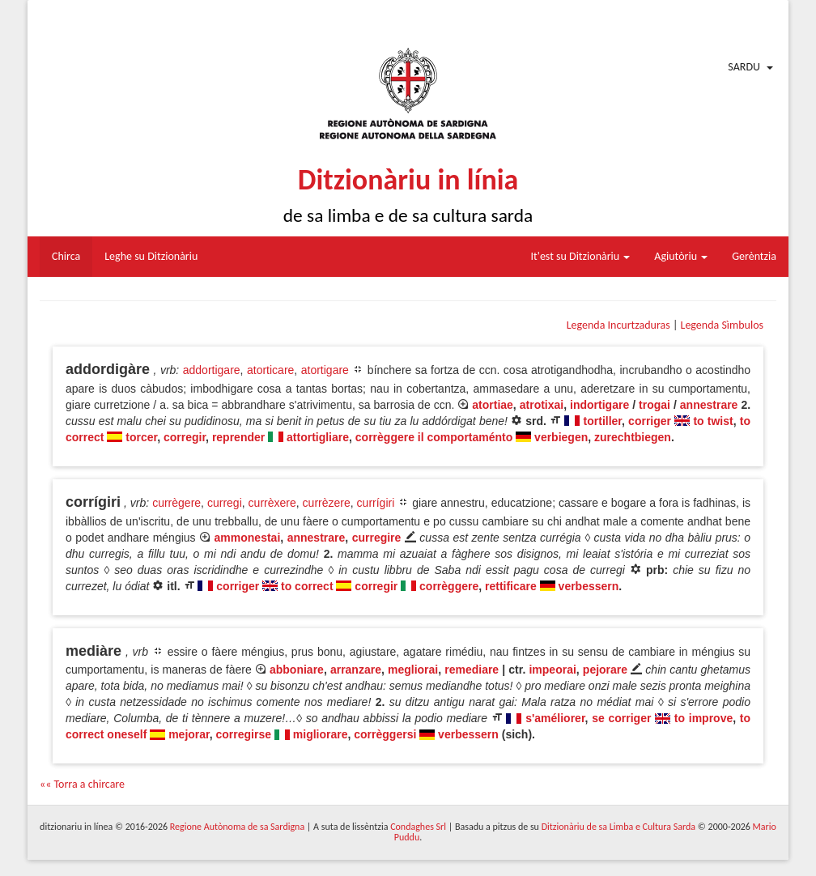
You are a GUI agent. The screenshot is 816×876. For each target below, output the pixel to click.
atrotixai (541, 404)
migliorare (320, 734)
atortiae (492, 404)
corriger (649, 421)
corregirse (243, 734)
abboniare (297, 669)
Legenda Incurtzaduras (618, 325)
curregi (224, 502)
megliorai (413, 669)
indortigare (599, 404)
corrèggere (448, 586)
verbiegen (561, 437)
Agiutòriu (681, 256)
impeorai (552, 669)
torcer (141, 437)
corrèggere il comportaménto (434, 437)
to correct (307, 586)
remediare (471, 669)
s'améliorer (554, 718)
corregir (185, 437)
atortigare (325, 370)
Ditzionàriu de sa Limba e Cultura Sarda (618, 826)
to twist (713, 421)
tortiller (603, 421)
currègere (176, 502)
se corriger (621, 718)
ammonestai (248, 537)
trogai (654, 404)
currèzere (327, 502)
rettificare (511, 586)
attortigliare (318, 437)
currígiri (376, 502)
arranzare (355, 669)
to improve (703, 718)
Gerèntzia (754, 256)
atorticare (270, 370)
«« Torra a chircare (82, 784)
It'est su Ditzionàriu (581, 256)
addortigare (211, 370)
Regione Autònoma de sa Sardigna (237, 826)
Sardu (744, 67)
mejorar (189, 734)
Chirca (66, 256)
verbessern (589, 586)
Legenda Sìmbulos (722, 325)
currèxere (272, 502)
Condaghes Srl (418, 826)
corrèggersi (385, 734)
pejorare (605, 669)
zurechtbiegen (632, 437)
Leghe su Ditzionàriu (151, 256)
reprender (238, 437)
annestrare (709, 404)
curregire (377, 537)
